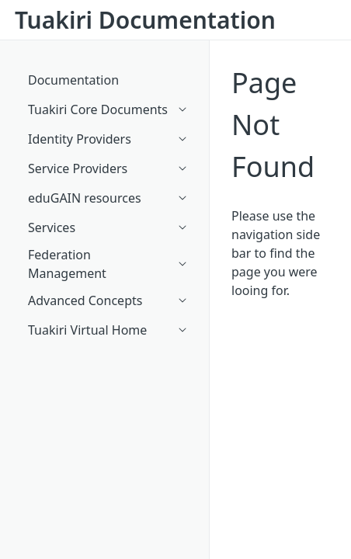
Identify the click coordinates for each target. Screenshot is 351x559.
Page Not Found (273, 125)
